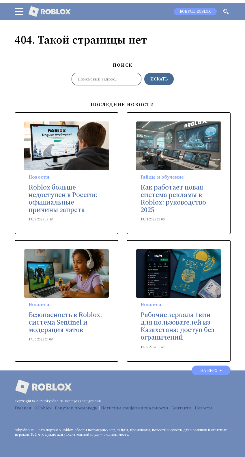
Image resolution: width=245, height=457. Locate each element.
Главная (23, 407)
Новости (39, 176)
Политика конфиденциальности (134, 407)
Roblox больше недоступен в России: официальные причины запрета (63, 198)
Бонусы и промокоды (76, 407)
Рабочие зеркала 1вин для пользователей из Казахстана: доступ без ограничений (177, 326)
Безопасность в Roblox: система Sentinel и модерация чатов (65, 322)
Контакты (181, 407)
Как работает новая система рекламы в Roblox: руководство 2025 (173, 198)
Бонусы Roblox (195, 11)
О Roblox (43, 407)
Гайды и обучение (162, 176)
